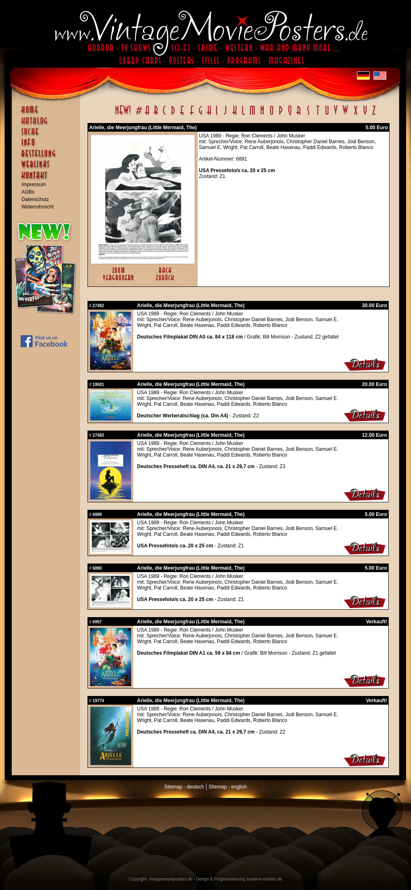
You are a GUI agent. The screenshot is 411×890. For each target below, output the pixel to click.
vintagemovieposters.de (171, 879)
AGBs (27, 192)
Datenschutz (35, 199)
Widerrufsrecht (37, 207)
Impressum (33, 184)
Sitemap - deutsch (184, 787)
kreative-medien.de (264, 879)
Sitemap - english (228, 787)
